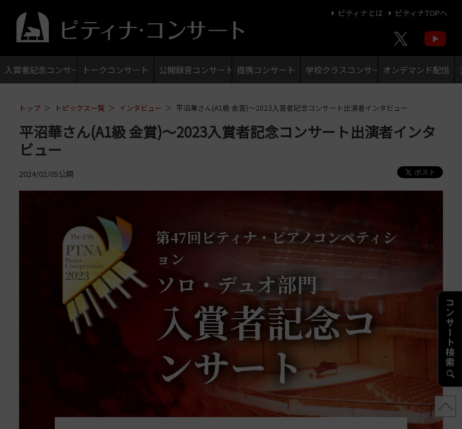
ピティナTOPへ (416, 12)
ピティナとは (355, 12)
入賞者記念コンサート (41, 70)
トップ (29, 107)
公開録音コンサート (195, 70)
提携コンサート (266, 70)
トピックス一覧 (80, 107)
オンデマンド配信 (416, 70)
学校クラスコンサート (341, 70)
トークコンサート (115, 70)
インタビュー (140, 107)
